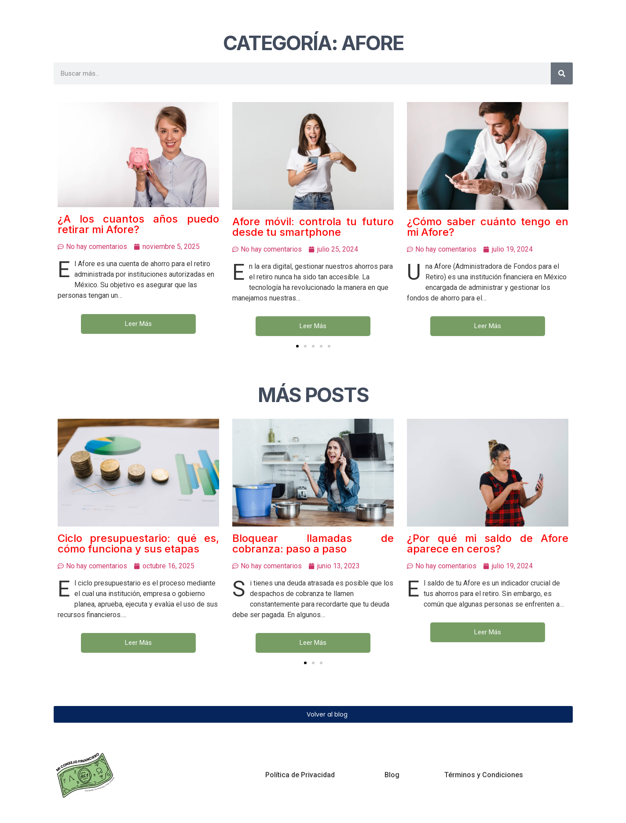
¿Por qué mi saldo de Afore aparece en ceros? (487, 543)
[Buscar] (562, 73)
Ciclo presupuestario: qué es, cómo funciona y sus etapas (138, 543)
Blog (391, 775)
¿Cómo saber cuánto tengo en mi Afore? (487, 226)
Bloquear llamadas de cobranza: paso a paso (313, 543)
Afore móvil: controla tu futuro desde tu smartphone (313, 226)
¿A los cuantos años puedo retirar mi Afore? (138, 224)
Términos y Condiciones (483, 775)
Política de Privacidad (300, 775)
